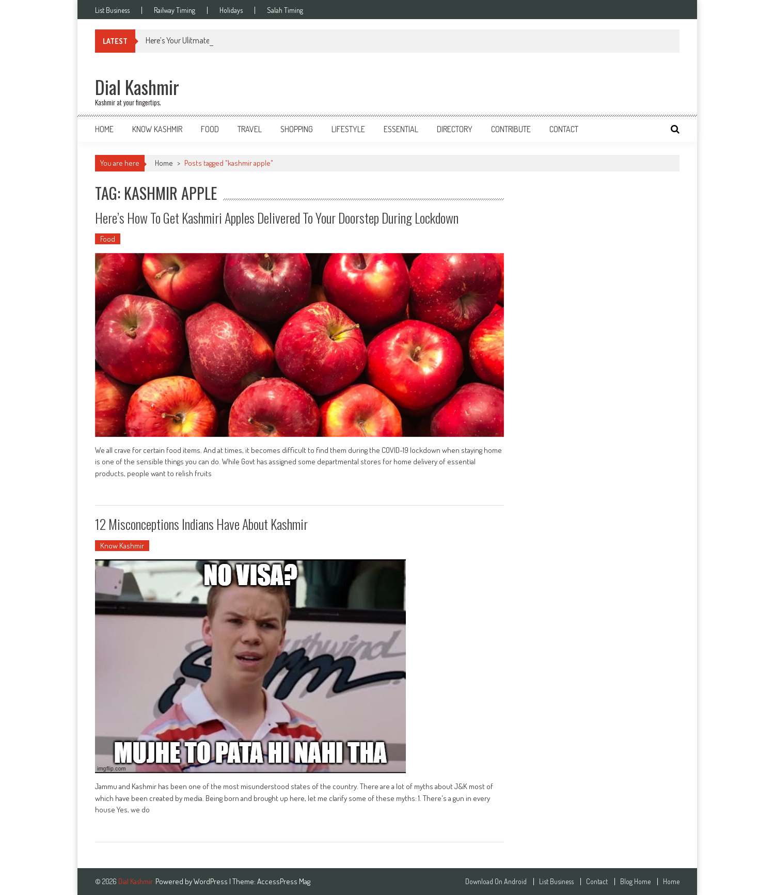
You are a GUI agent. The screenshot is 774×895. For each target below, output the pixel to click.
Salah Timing (285, 10)
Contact (563, 129)
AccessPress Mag (283, 881)
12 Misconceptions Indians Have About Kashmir (201, 524)
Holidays (231, 10)
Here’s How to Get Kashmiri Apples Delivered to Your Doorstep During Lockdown (277, 218)
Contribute (511, 129)
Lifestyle (348, 129)
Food (210, 129)
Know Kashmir (157, 129)
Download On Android (496, 881)
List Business (112, 10)
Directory (454, 129)
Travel (250, 129)
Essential (401, 129)
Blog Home (635, 881)
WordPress (211, 881)
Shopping (296, 129)
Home (104, 129)
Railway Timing (174, 10)
